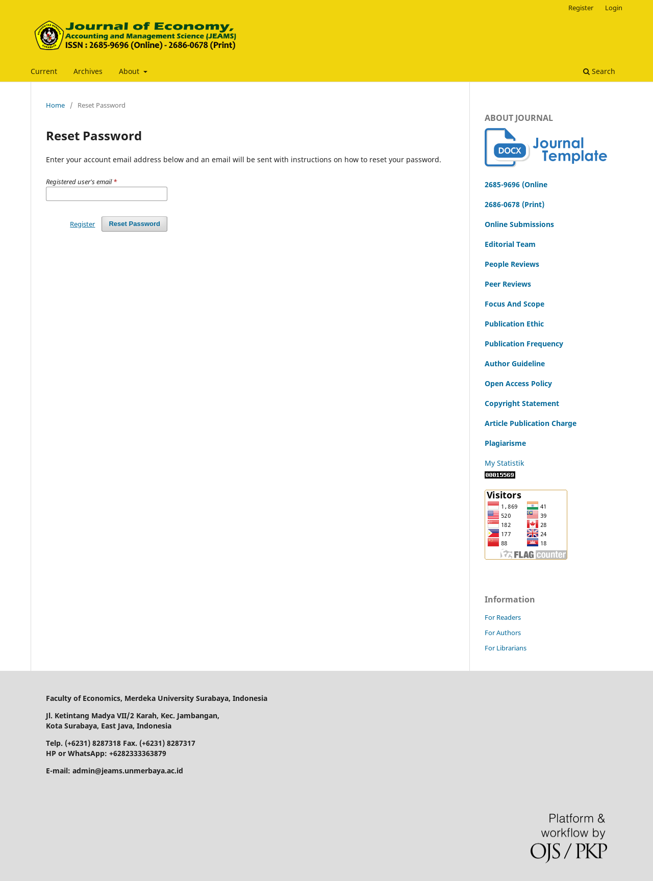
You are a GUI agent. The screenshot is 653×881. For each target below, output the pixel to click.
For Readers (503, 617)
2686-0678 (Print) (514, 204)
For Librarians (505, 647)
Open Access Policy (518, 383)
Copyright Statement (522, 403)
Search (599, 71)
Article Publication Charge (530, 423)
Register (580, 7)
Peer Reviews (508, 284)
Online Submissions (519, 224)
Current (44, 71)
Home (55, 105)
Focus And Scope (514, 304)
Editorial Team (510, 244)
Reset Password (134, 224)
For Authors (503, 632)
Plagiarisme (505, 443)
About (130, 71)
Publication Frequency (524, 343)
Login (613, 7)
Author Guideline (515, 363)
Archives (88, 71)
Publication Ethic (514, 324)
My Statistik (504, 463)
